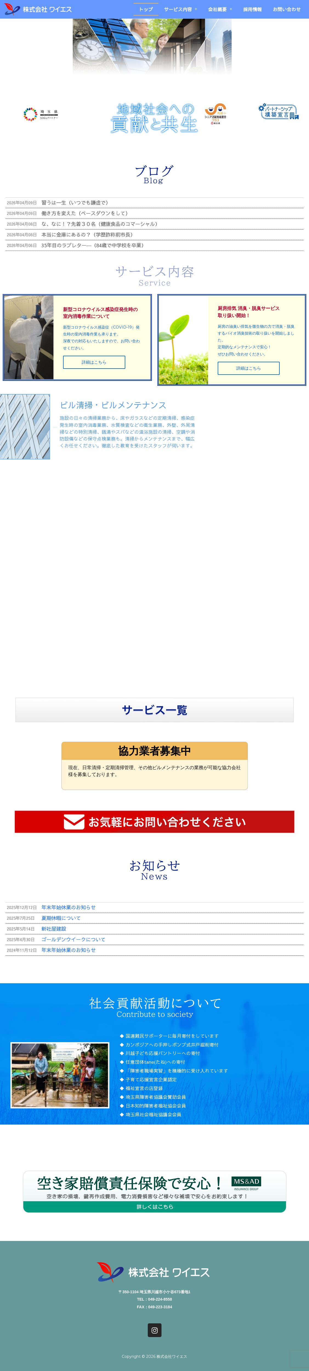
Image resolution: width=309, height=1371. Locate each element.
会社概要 (220, 9)
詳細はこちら (94, 371)
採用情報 (252, 9)
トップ (146, 9)
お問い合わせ (287, 9)
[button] (115, 1249)
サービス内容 (180, 9)
